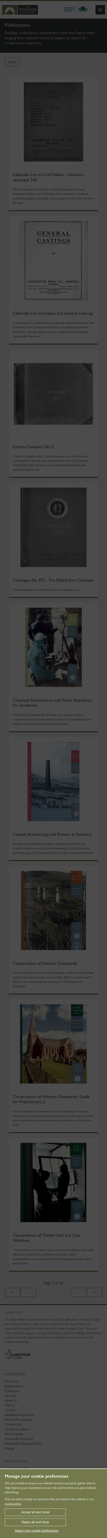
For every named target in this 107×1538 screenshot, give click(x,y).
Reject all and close (35, 1522)
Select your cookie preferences (36, 1530)
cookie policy (13, 1504)
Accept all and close (35, 1512)
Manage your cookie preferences (36, 1476)
